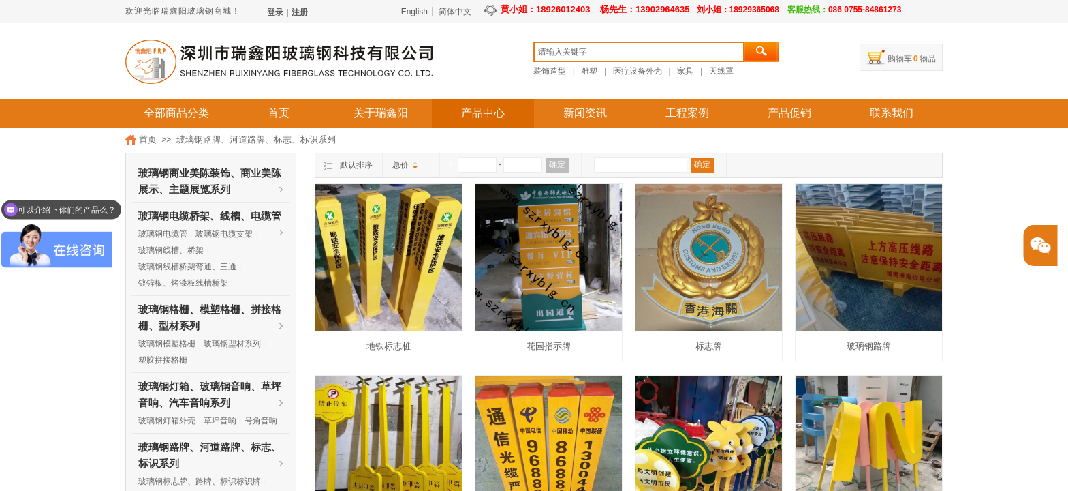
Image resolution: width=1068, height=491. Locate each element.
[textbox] (638, 52)
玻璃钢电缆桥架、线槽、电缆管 (209, 216)
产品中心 (483, 113)
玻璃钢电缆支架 (224, 234)
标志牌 (708, 346)
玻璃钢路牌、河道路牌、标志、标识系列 (256, 139)
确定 (557, 164)
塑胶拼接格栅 (162, 360)
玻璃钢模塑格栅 (166, 343)
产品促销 (789, 113)
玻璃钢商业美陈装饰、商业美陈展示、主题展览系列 (209, 174)
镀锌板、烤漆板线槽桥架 (183, 283)
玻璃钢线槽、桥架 (171, 250)
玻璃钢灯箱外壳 (166, 421)
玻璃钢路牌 (869, 346)
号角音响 (261, 421)
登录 (275, 12)
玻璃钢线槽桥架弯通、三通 (187, 266)
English (414, 11)
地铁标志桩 (388, 346)
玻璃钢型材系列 (232, 343)
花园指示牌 (549, 346)
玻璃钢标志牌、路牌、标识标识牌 (199, 481)
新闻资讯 (585, 113)
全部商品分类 (176, 113)
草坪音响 (220, 421)
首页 (278, 113)
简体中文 (455, 11)
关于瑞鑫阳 (381, 113)
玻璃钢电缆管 (162, 234)
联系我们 (891, 113)
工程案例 (687, 113)
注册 (300, 12)
